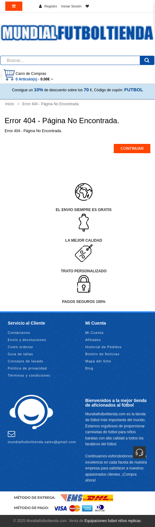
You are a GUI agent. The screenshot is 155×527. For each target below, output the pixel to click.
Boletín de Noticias (102, 354)
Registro (50, 6)
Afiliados (93, 340)
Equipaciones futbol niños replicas (112, 521)
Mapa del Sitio (98, 361)
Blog (89, 368)
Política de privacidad (27, 368)
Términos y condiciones (29, 375)
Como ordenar (20, 347)
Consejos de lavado (25, 361)
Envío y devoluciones (27, 340)
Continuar (132, 148)
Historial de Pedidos (103, 347)
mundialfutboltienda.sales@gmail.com (42, 437)
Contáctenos (19, 333)
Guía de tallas (20, 354)
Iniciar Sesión (71, 6)
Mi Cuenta (94, 333)
